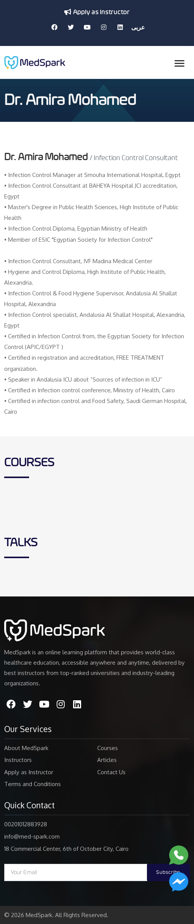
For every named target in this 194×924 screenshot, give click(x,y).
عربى (138, 27)
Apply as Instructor (97, 12)
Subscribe (168, 872)
